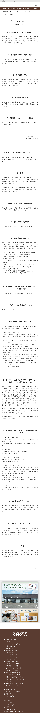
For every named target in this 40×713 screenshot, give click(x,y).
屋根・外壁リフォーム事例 (14, 677)
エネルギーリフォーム (13, 657)
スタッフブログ (9, 705)
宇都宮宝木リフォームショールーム (17, 683)
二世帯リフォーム (11, 652)
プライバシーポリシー (11, 709)
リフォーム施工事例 (10, 659)
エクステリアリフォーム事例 (15, 679)
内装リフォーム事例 (12, 666)
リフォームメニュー (10, 639)
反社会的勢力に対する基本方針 (14, 711)
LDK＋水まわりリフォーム (14, 644)
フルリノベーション (12, 648)
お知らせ (7, 700)
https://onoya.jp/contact (10, 461)
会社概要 (7, 707)
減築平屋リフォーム (12, 650)
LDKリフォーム (11, 641)
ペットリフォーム (11, 655)
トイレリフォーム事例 (13, 672)
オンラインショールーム (14, 685)
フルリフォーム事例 (12, 661)
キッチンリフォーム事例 (14, 668)
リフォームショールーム (12, 681)
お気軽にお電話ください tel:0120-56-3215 (25, 4)
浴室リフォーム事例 (12, 670)
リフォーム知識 (9, 696)
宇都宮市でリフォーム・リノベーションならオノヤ (7, 4)
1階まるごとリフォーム (13, 646)
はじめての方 (8, 698)
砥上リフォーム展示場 (13, 691)
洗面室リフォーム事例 (13, 674)
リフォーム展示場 (10, 689)
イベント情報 (8, 702)
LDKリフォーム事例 (12, 663)
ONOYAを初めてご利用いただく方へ (20, 4)
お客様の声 (7, 694)
